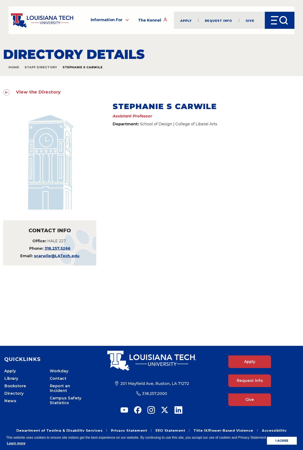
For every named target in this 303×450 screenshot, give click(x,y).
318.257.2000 (154, 393)
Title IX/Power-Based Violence (223, 431)
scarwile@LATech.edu (56, 256)
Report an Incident (60, 388)
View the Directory (38, 92)
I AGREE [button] (281, 441)
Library (11, 378)
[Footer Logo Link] (151, 360)
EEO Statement (170, 431)
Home (14, 67)
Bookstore (15, 386)
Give (250, 20)
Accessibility (274, 431)
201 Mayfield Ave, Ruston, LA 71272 (154, 383)
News (10, 401)
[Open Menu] (279, 20)
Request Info (218, 20)
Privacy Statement (129, 431)
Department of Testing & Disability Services (59, 431)
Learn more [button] (16, 443)
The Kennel (153, 20)
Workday (59, 371)
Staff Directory (41, 67)
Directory (14, 393)
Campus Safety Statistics (66, 400)
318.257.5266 (57, 248)
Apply (186, 20)
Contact (58, 378)
